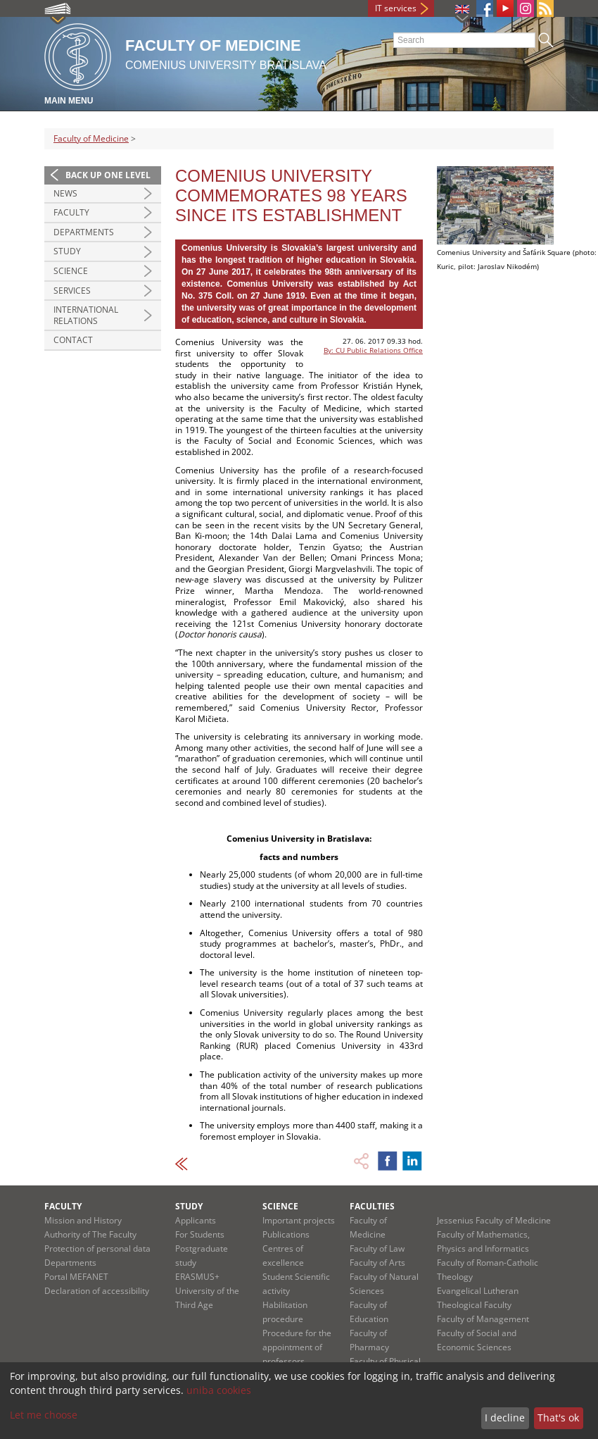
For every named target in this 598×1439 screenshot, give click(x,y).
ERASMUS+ (197, 1277)
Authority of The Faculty (90, 1234)
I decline (505, 1417)
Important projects (298, 1220)
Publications (286, 1234)
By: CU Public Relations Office (373, 350)
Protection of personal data (97, 1248)
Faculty (71, 212)
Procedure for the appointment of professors (296, 1347)
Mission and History (83, 1220)
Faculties (372, 1206)
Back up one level (108, 175)
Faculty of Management (483, 1319)
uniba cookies (218, 1390)
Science (70, 271)
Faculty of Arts (377, 1263)
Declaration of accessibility (96, 1291)
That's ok (558, 1417)
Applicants (195, 1220)
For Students (199, 1234)
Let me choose (43, 1414)
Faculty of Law (377, 1248)
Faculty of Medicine (91, 138)
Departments (83, 232)
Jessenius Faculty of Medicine (494, 1220)
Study (67, 251)
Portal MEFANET (76, 1277)
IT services (395, 8)
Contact (73, 340)
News (65, 193)
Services (72, 291)
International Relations (85, 315)
